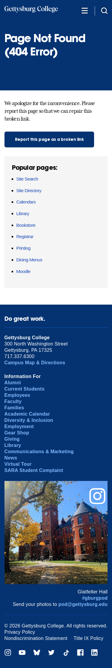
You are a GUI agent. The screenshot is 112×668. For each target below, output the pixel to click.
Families (14, 407)
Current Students (24, 388)
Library (22, 213)
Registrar (24, 236)
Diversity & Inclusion (28, 420)
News (10, 457)
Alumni (12, 382)
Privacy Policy (19, 632)
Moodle (23, 271)
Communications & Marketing (39, 451)
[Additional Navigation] (84, 10)
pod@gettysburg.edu (83, 604)
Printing (23, 248)
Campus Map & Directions (34, 362)
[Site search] (104, 10)
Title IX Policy (88, 638)
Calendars (26, 201)
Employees (17, 395)
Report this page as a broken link (49, 139)
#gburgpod (95, 598)
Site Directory (29, 190)
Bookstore (26, 225)
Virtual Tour (18, 464)
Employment (19, 426)
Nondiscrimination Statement (35, 638)
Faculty (13, 401)
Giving (12, 439)
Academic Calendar (27, 413)
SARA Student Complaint (33, 470)
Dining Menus (29, 259)
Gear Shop (16, 432)
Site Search (27, 178)
